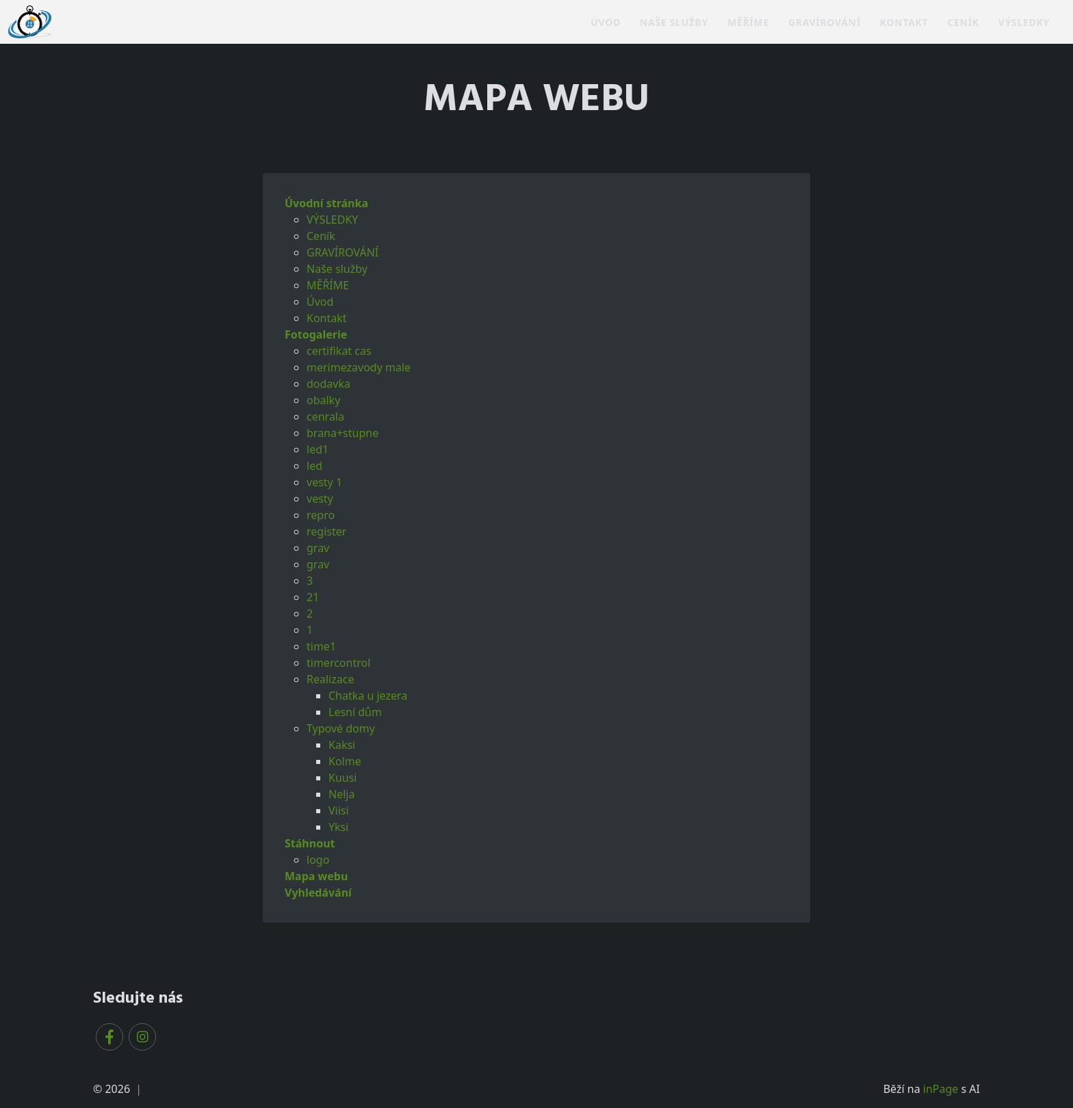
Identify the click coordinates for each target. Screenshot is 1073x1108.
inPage (941, 1088)
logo (318, 859)
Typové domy (341, 728)
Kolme (344, 761)
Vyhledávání (318, 892)
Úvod (606, 22)
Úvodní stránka (326, 203)
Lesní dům (355, 712)
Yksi (338, 826)
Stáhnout (310, 843)
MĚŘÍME (748, 22)
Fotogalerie (316, 334)
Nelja (341, 794)
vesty (320, 498)
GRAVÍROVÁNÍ (824, 22)
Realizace (330, 679)
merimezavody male (359, 367)
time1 (321, 646)
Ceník (963, 22)
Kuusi (342, 777)
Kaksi (341, 744)
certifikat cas (339, 350)
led (314, 465)
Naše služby (674, 22)
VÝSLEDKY (1024, 22)
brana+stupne (342, 432)
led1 (317, 449)
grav (318, 547)
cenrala (325, 416)
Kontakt (904, 22)
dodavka (328, 383)
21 (313, 597)
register (326, 531)
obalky (323, 400)
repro (321, 515)
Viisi (338, 810)
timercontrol (338, 662)
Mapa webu (316, 876)
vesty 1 (324, 482)
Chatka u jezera (367, 695)
